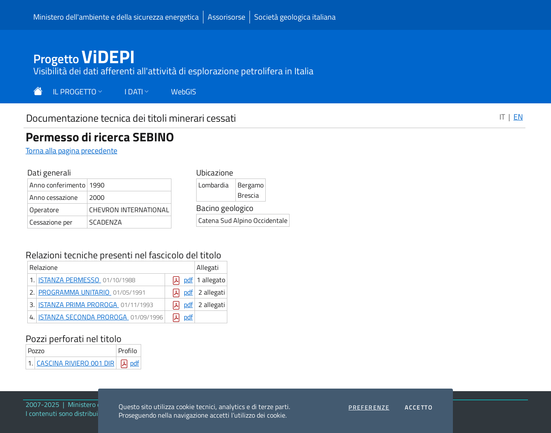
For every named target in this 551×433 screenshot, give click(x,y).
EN (518, 117)
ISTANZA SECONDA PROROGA (83, 317)
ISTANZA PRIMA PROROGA (78, 304)
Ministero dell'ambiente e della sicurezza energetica (116, 17)
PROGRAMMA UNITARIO (74, 292)
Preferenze (368, 407)
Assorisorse (226, 17)
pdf (188, 280)
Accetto (418, 407)
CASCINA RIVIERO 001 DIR (75, 363)
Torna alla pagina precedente (71, 150)
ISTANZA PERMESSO (69, 280)
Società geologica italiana (295, 17)
